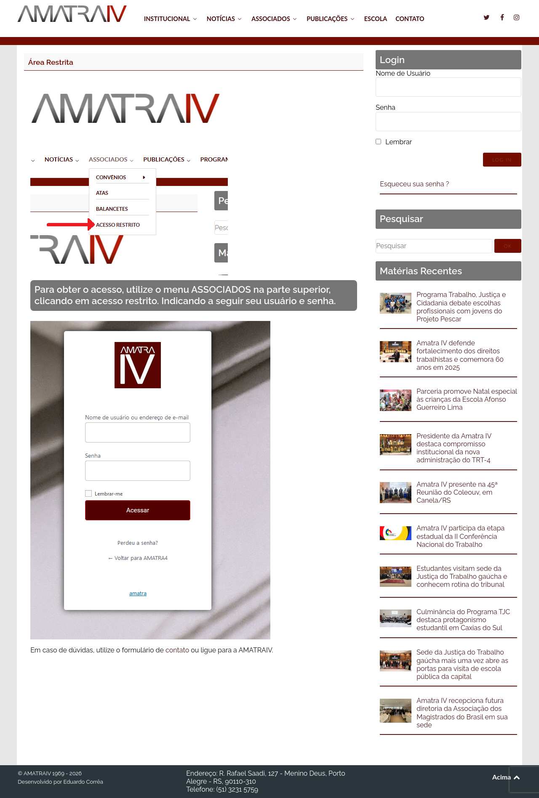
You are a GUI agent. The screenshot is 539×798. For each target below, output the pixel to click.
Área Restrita (50, 62)
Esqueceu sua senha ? (414, 184)
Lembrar (398, 142)
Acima (506, 777)
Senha (385, 107)
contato (177, 650)
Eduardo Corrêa (83, 782)
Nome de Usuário (403, 73)
